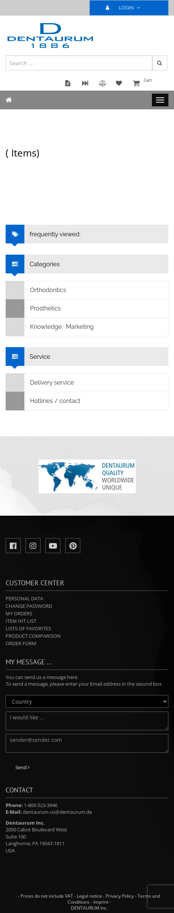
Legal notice (89, 896)
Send (22, 767)
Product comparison (33, 636)
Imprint (100, 902)
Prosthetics (33, 309)
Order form (21, 643)
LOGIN (126, 7)
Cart (149, 83)
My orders (19, 613)
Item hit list (21, 621)
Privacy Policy (120, 896)
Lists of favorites (28, 628)
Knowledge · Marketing (50, 327)
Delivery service (40, 383)
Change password (29, 606)
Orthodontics (36, 290)
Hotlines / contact (43, 401)
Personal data (24, 598)
